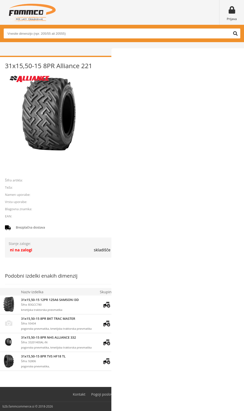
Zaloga (123, 291)
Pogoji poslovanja (105, 394)
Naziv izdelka (32, 291)
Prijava (232, 19)
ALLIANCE (231, 209)
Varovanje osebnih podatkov (148, 394)
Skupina (107, 291)
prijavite (231, 169)
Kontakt (79, 394)
